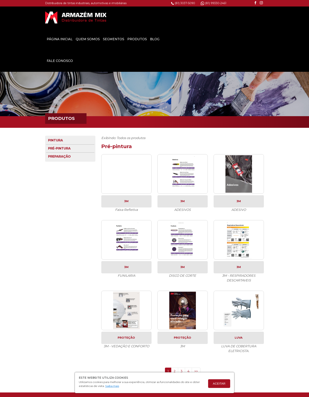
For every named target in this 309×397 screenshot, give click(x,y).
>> (196, 349)
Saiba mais (112, 386)
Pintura (55, 118)
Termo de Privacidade (134, 394)
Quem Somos (163, 17)
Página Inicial (134, 17)
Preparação (59, 134)
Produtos (212, 17)
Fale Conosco (135, 39)
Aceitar (219, 383)
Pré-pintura (59, 126)
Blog (229, 17)
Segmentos (188, 17)
